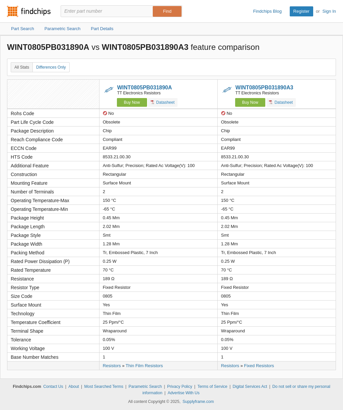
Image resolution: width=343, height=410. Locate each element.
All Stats (21, 67)
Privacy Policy (179, 386)
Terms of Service (212, 386)
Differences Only (51, 67)
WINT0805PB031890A (144, 87)
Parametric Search (145, 386)
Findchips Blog (267, 11)
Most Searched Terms (103, 386)
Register (301, 11)
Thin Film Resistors (144, 365)
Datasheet (163, 102)
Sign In (329, 11)
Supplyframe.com (198, 401)
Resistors (112, 365)
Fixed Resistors (259, 365)
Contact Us (53, 386)
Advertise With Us (183, 393)
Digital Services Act (250, 386)
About (73, 386)
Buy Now (132, 102)
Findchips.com (29, 11)
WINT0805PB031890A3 (264, 87)
